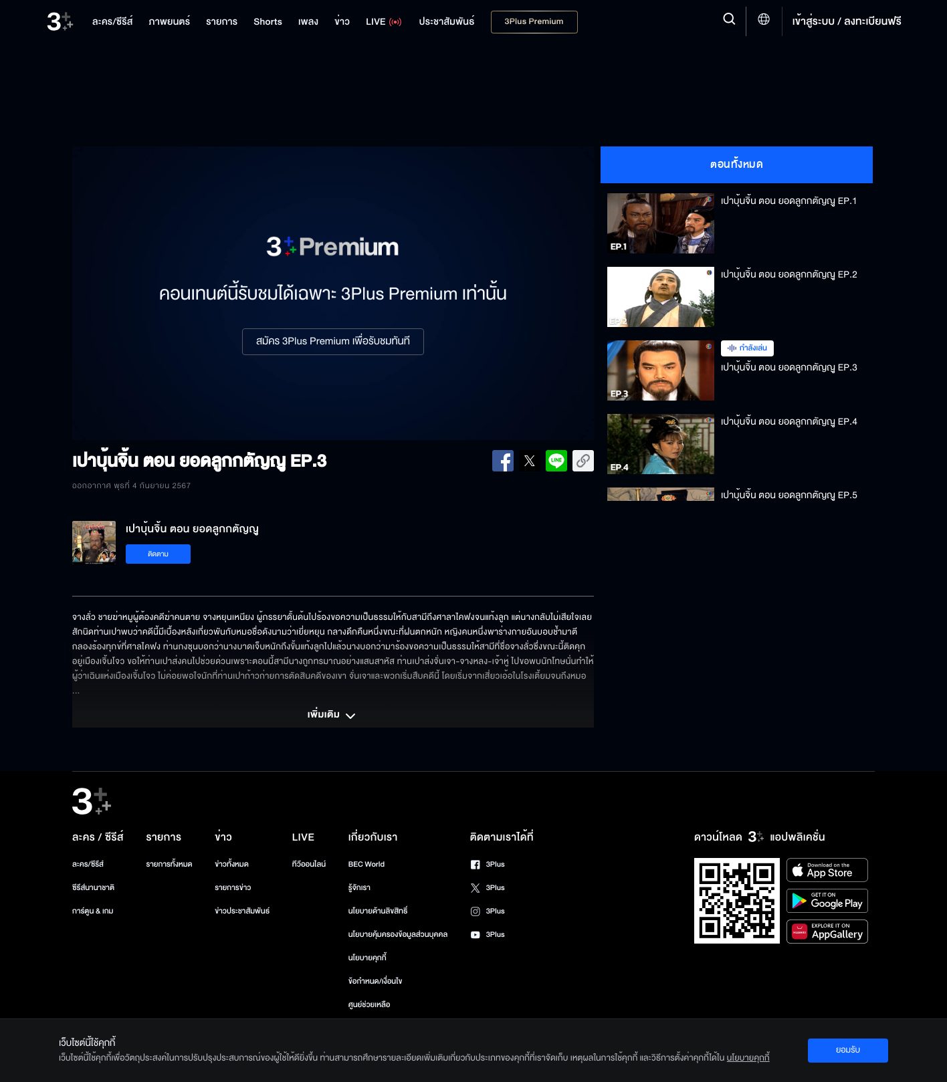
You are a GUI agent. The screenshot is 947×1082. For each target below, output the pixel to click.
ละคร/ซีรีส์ (88, 864)
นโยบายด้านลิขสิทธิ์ (378, 911)
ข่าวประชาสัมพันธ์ (242, 911)
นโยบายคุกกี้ (367, 958)
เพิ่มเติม (333, 716)
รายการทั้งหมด (169, 864)
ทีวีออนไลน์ (309, 864)
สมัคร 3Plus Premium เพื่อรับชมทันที (333, 342)
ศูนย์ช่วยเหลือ (369, 1004)
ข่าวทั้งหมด (232, 864)
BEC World (366, 864)
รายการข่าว (233, 887)
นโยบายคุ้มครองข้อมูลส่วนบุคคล (398, 934)
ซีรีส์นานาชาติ (93, 887)
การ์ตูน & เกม (93, 911)
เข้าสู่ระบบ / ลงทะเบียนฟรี (847, 21)
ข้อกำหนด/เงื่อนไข (375, 981)
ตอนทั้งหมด (736, 164)
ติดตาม (158, 554)
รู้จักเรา (359, 887)
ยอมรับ (848, 1050)
